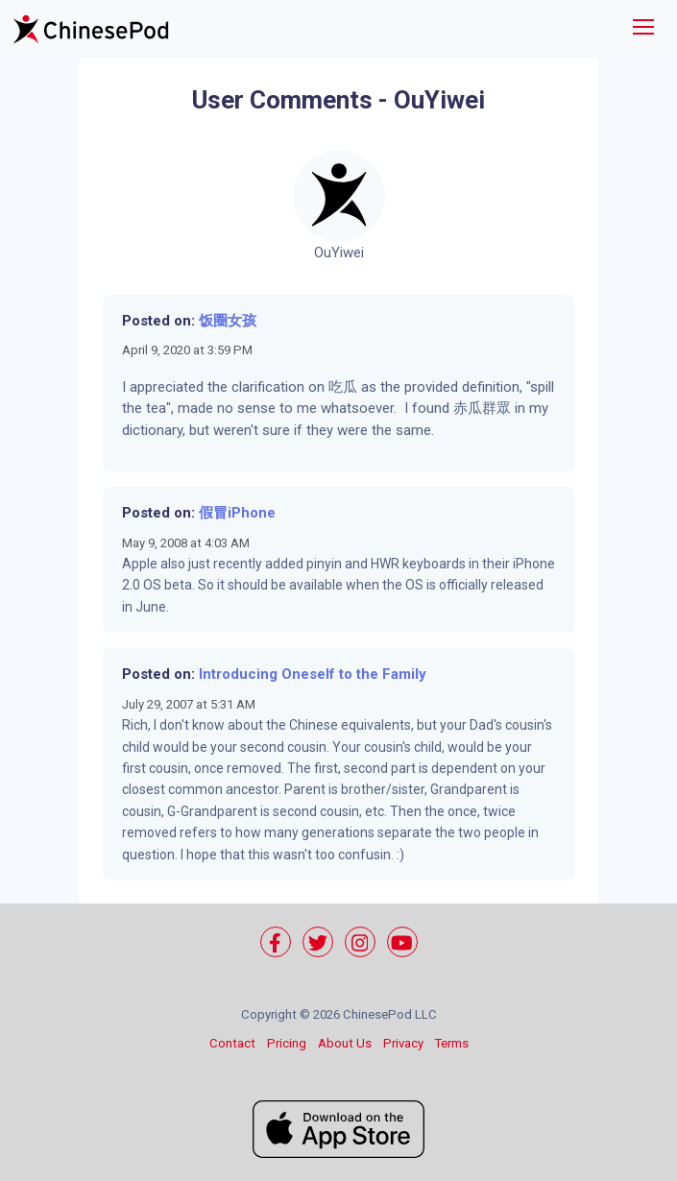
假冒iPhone (237, 512)
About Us (345, 1043)
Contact (232, 1043)
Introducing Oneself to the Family (312, 674)
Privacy (403, 1043)
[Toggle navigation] (643, 29)
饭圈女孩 (227, 320)
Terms (452, 1043)
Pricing (286, 1043)
